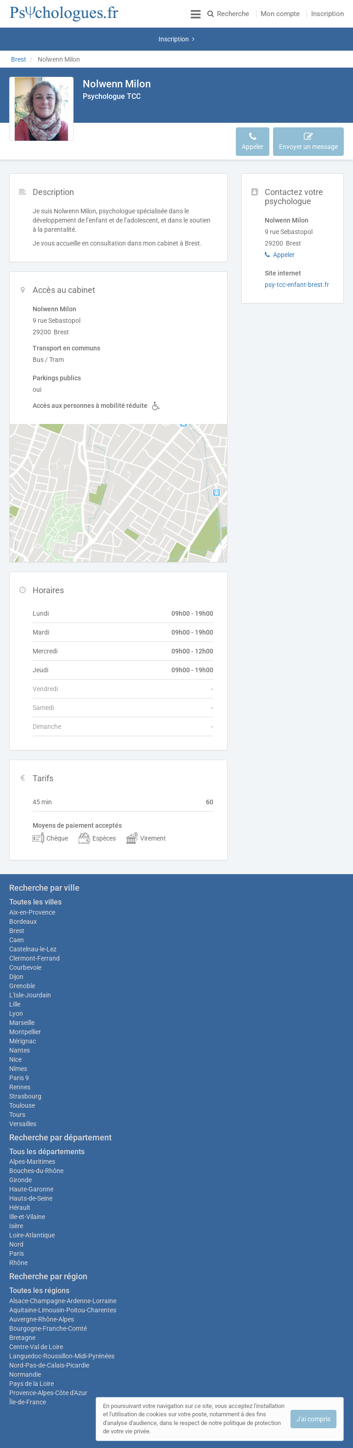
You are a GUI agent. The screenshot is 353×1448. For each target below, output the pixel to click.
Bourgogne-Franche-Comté (48, 1301)
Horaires (173, 113)
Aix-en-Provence (32, 880)
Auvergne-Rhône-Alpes (41, 1291)
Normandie (25, 1347)
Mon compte (280, 14)
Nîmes (18, 1041)
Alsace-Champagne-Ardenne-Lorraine (62, 1273)
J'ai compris (313, 1419)
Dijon (16, 944)
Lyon (16, 981)
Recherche (228, 14)
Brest (16, 898)
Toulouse (22, 1078)
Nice (15, 1032)
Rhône (18, 1235)
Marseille (21, 995)
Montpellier (25, 1004)
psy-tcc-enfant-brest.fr (297, 261)
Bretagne (22, 1310)
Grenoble (22, 953)
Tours (17, 1087)
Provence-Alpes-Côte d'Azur (48, 1365)
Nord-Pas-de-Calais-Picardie (49, 1337)
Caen (16, 907)
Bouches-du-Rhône (36, 1143)
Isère (16, 1198)
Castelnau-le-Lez (33, 917)
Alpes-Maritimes (32, 1134)
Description (105, 113)
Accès (141, 113)
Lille (14, 972)
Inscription (327, 14)
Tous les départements (47, 1124)
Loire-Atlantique (32, 1207)
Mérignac (22, 1013)
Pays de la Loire (31, 1356)
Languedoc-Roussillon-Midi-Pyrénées (61, 1328)
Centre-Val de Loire (36, 1319)
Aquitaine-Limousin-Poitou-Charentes (62, 1282)
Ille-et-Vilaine (27, 1189)
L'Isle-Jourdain (30, 963)
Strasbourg (25, 1068)
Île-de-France (27, 1374)
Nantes (19, 1022)
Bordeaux (23, 889)
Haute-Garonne (31, 1161)
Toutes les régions (39, 1263)
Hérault (19, 1180)
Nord (16, 1216)
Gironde (20, 1152)
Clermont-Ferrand (34, 926)
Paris (16, 1226)
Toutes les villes (35, 869)
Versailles (22, 1096)
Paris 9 (19, 1050)
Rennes (19, 1059)
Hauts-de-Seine (30, 1170)
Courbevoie (25, 935)
